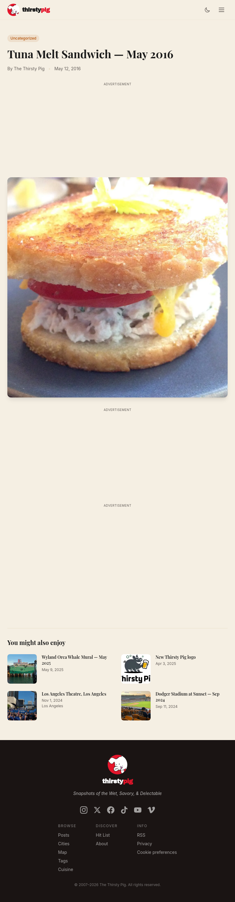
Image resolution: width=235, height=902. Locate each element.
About (102, 843)
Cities (63, 843)
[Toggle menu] (221, 10)
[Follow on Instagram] (83, 810)
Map (62, 852)
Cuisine (65, 869)
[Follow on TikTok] (124, 810)
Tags (63, 860)
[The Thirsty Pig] (28, 10)
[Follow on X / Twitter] (97, 810)
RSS (141, 835)
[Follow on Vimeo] (151, 810)
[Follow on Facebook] (110, 810)
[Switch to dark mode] (207, 9)
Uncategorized (23, 38)
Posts (63, 835)
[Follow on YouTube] (137, 810)
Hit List (103, 835)
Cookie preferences (157, 852)
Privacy (144, 843)
